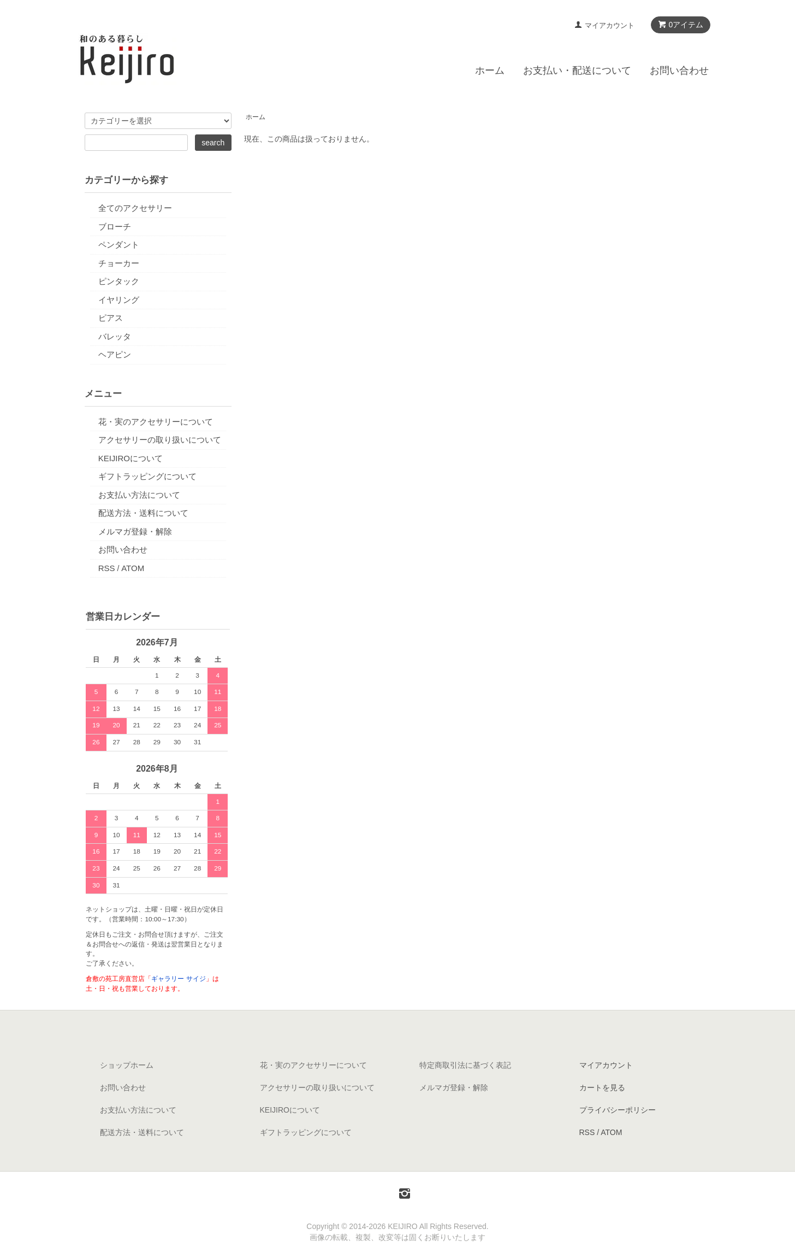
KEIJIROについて (130, 458)
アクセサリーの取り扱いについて (159, 439)
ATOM (132, 568)
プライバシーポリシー (617, 1110)
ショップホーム (126, 1065)
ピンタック (118, 281)
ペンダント (118, 244)
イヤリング (118, 299)
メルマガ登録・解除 (135, 531)
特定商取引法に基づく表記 (465, 1065)
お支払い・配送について (577, 70)
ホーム (490, 70)
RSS (106, 568)
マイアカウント (609, 25)
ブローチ (114, 226)
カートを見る (602, 1087)
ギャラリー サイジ (178, 979)
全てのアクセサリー (135, 208)
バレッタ (114, 336)
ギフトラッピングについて (147, 476)
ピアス (110, 317)
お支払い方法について (139, 494)
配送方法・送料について (143, 513)
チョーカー (118, 263)
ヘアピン (114, 354)
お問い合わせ (679, 70)
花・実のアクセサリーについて (155, 421)
